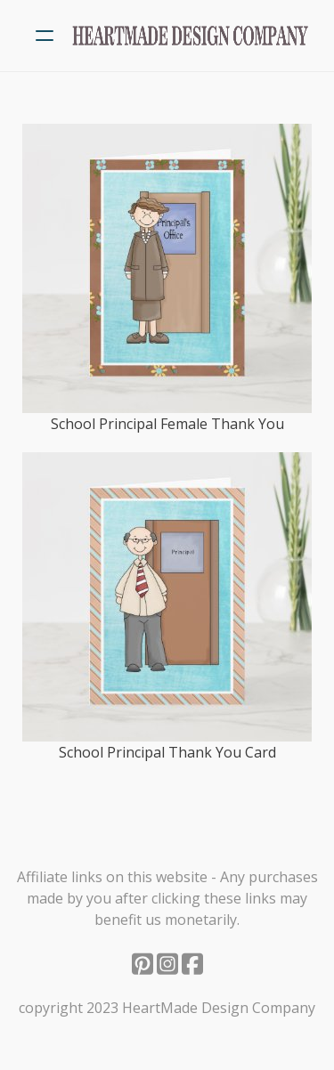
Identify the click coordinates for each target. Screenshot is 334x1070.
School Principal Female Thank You (167, 424)
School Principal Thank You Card (167, 752)
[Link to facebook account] (192, 964)
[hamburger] (44, 35)
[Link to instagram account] (167, 964)
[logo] (190, 35)
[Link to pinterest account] (142, 964)
